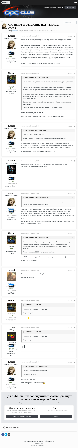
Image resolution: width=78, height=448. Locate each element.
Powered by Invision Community (39, 445)
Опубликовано (30, 36)
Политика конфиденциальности (33, 441)
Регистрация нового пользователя (22, 416)
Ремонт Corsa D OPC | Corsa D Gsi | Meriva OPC (43, 30)
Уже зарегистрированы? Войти (53, 7)
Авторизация (6, 22)
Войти (56, 416)
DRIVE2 (11, 355)
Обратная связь (50, 441)
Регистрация (70, 7)
